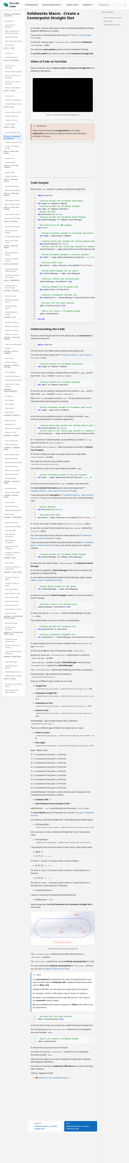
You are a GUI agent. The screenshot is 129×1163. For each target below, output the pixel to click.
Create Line (9, 53)
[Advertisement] (63, 159)
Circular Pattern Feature (13, 380)
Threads (8, 348)
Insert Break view (11, 662)
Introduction (9, 21)
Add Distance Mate (11, 474)
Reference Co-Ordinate (13, 428)
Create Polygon (10, 124)
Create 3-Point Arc (11, 120)
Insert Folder (9, 563)
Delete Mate (9, 514)
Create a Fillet (10, 172)
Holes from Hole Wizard (13, 344)
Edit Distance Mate (11, 506)
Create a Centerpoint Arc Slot (12, 147)
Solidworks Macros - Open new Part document (50, 488)
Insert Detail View (11, 605)
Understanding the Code (112, 25)
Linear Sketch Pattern (12, 227)
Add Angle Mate (10, 478)
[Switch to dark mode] (124, 5)
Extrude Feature (10, 296)
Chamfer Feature (11, 362)
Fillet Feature (9, 358)
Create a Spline (10, 162)
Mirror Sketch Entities (12, 204)
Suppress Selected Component (11, 547)
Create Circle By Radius (13, 100)
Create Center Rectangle (13, 72)
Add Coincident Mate (12, 455)
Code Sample (108, 21)
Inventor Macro (72, 5)
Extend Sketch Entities (12, 190)
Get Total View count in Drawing (13, 646)
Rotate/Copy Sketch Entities (12, 260)
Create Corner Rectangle (10, 66)
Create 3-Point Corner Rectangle (12, 77)
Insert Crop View (11, 613)
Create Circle (9, 96)
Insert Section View (11, 601)
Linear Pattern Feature (13, 376)
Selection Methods (11, 37)
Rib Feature (9, 396)
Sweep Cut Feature (11, 330)
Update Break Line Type (13, 676)
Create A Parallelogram (13, 88)
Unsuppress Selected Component (12, 553)
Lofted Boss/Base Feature (11, 313)
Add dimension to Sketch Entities (11, 287)
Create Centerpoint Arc (13, 112)
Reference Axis (10, 424)
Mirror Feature (10, 372)
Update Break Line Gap (13, 672)
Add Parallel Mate (11, 458)
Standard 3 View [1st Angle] (12, 578)
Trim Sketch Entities (12, 186)
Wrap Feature (9, 408)
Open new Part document (10, 26)
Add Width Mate (10, 488)
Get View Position (11, 623)
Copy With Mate (10, 530)
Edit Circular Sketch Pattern (11, 242)
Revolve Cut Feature (12, 326)
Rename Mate (10, 502)
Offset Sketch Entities (12, 200)
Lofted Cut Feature (11, 334)
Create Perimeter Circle (13, 104)
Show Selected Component (10, 541)
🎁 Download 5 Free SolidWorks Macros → (53, 1069)
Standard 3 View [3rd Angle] (12, 584)
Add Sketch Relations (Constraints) (12, 276)
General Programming (52, 5)
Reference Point (10, 432)
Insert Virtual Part (11, 523)
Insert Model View (11, 589)
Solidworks (88, 5)
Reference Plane (10, 420)
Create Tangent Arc (11, 116)
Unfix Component (11, 444)
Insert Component (11, 441)
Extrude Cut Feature (12, 322)
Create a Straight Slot (12, 132)
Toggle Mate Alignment (13, 510)
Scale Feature (9, 412)
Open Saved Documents (13, 41)
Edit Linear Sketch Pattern (11, 231)
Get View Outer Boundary (10, 628)
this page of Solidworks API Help (48, 577)
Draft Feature (9, 400)
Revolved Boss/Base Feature (12, 301)
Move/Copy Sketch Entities (11, 254)
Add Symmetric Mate (12, 492)
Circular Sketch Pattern (13, 237)
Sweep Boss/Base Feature (11, 307)
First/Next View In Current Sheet (11, 640)
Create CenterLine (11, 57)
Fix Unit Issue (9, 45)
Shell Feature (9, 404)
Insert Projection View (12, 593)
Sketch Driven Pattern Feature (12, 385)
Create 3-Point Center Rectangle (12, 83)
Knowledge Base (31, 5)
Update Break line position (11, 667)
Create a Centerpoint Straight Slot (12, 137)
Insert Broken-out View (13, 609)
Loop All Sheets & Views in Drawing (13, 652)
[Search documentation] (109, 5)
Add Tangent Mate (11, 466)
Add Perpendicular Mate (13, 462)
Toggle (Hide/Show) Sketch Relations (11, 270)
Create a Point (10, 158)
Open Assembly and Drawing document (12, 32)
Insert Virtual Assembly (13, 526)
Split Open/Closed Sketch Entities (11, 691)
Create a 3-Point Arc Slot (13, 142)
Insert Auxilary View (12, 597)
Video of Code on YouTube (112, 18)
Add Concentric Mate (12, 470)
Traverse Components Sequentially (12, 568)
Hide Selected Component (10, 535)
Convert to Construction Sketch (13, 685)
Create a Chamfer (11, 176)
